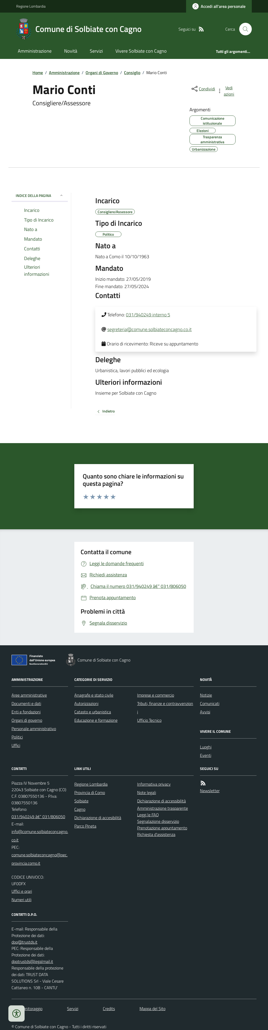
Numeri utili (21, 899)
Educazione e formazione (96, 720)
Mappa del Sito (152, 1008)
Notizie (206, 695)
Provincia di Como (89, 792)
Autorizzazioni (86, 703)
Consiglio (132, 72)
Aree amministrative (29, 695)
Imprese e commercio (155, 695)
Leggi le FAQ (148, 815)
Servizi (96, 50)
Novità (70, 50)
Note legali (146, 792)
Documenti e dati (26, 703)
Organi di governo (27, 720)
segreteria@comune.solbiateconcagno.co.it (149, 329)
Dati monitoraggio (27, 1008)
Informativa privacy (154, 784)
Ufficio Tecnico (149, 720)
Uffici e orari (22, 891)
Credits (109, 1008)
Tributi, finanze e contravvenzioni (165, 707)
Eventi (205, 755)
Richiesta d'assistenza (156, 834)
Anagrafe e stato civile (93, 695)
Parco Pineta (85, 826)
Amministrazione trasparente (162, 808)
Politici (17, 737)
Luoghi (205, 747)
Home (37, 72)
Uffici (16, 745)
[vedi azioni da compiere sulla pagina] (226, 91)
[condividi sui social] (202, 89)
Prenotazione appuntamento (162, 828)
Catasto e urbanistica (92, 712)
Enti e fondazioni (26, 712)
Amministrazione (35, 50)
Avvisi (205, 712)
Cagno (79, 809)
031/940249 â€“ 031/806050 (38, 816)
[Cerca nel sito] (243, 29)
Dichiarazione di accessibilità (161, 801)
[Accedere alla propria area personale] (219, 6)
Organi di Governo (102, 72)
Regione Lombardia (31, 6)
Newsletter (210, 790)
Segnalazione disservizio (158, 821)
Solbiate (81, 801)
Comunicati (209, 703)
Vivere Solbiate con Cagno (141, 50)
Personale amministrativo (34, 728)
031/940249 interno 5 (148, 314)
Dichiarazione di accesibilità (97, 817)
